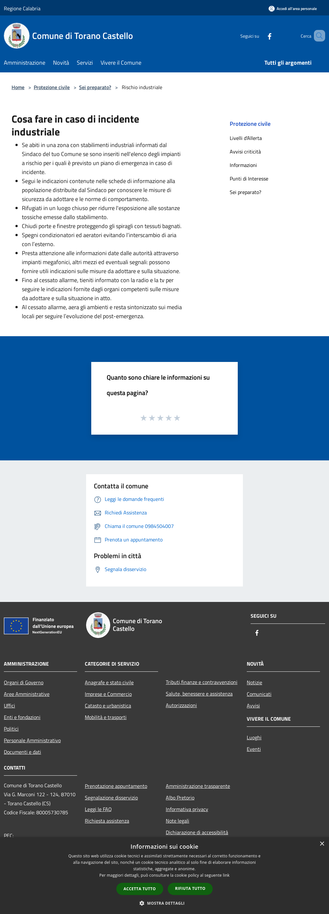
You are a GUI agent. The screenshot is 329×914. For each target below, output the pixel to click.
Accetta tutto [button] (140, 888)
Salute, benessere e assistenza (199, 693)
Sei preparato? (95, 87)
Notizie (254, 682)
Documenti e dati (22, 752)
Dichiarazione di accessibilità (197, 832)
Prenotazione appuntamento (116, 786)
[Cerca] (317, 35)
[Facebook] (260, 35)
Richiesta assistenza (107, 821)
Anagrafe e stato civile (109, 682)
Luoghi (254, 737)
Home (18, 87)
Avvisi (253, 705)
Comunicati (259, 694)
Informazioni (243, 165)
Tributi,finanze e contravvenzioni (201, 682)
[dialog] (164, 875)
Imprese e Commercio (108, 694)
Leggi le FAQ (98, 809)
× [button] (321, 844)
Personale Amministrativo (32, 740)
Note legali (177, 821)
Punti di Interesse (249, 178)
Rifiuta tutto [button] (190, 888)
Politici (11, 729)
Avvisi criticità (245, 151)
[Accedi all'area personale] (292, 8)
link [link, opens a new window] (226, 875)
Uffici (9, 705)
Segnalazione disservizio (111, 797)
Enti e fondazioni (22, 717)
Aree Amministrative (26, 694)
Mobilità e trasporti (106, 717)
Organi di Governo (23, 682)
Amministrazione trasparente (198, 786)
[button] (164, 903)
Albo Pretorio (180, 797)
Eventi (254, 749)
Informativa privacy (187, 809)
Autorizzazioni (181, 705)
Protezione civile (52, 87)
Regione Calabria (22, 8)
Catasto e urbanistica (108, 705)
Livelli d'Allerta (246, 138)
